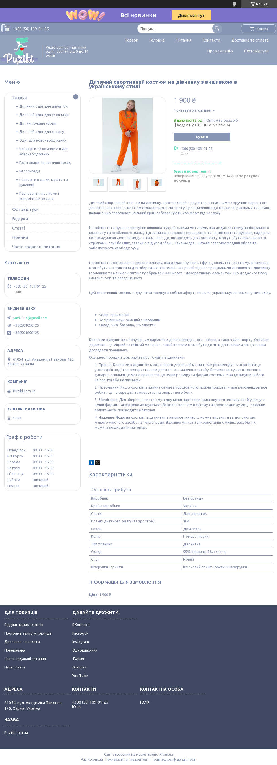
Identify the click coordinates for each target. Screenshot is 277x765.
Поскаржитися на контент (127, 759)
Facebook (80, 633)
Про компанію (220, 51)
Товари (131, 40)
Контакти (211, 40)
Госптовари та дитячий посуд (45, 162)
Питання (183, 40)
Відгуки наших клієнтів (23, 625)
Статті (18, 228)
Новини (20, 237)
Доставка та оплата (250, 40)
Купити (202, 137)
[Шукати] (217, 28)
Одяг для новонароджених (42, 140)
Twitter (78, 659)
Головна (157, 40)
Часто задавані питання (36, 246)
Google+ (79, 667)
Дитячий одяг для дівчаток (43, 106)
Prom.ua (166, 754)
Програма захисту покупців (28, 633)
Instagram (80, 642)
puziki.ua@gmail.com (30, 318)
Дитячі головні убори (37, 123)
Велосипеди (29, 171)
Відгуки (20, 218)
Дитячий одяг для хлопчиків (44, 115)
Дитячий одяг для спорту (41, 132)
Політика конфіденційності (174, 759)
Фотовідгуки (256, 51)
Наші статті (14, 667)
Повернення (14, 650)
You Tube (80, 676)
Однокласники (85, 650)
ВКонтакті (81, 625)
